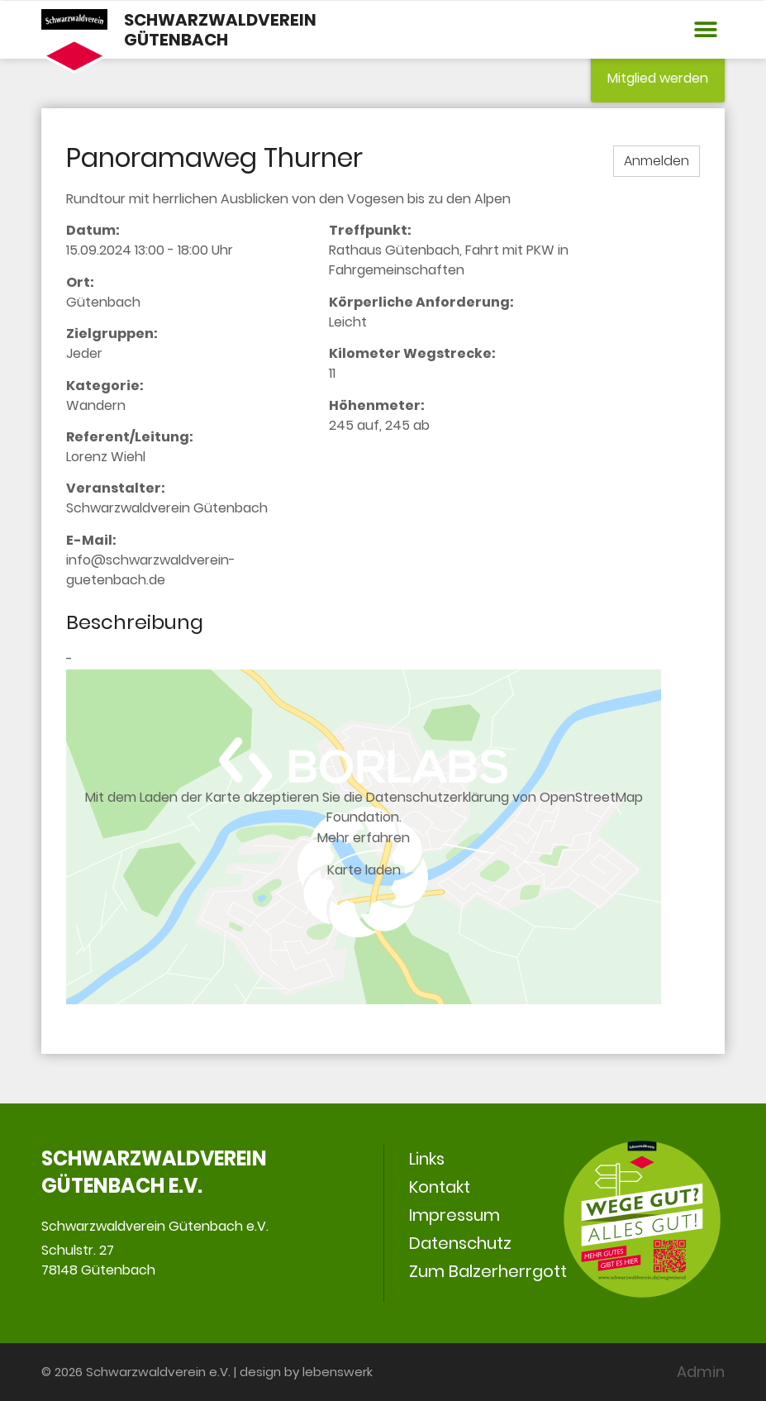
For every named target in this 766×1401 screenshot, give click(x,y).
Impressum (454, 1215)
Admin (701, 1371)
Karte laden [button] (364, 869)
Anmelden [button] (656, 160)
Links (427, 1158)
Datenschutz (460, 1243)
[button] (706, 30)
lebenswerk (337, 1371)
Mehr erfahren (363, 836)
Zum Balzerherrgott (488, 1271)
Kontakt (439, 1186)
